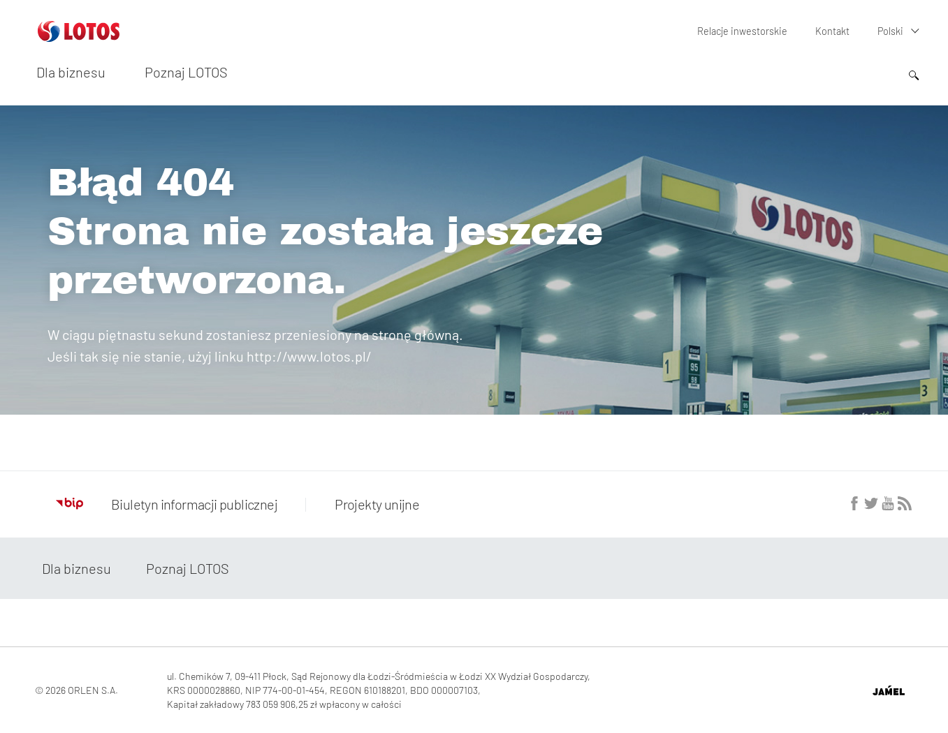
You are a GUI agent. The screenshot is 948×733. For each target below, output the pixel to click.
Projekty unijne (375, 504)
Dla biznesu (70, 72)
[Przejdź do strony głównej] (78, 36)
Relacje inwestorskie (743, 31)
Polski (890, 31)
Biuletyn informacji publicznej (166, 504)
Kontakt (832, 31)
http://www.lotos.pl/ (309, 356)
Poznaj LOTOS (186, 72)
